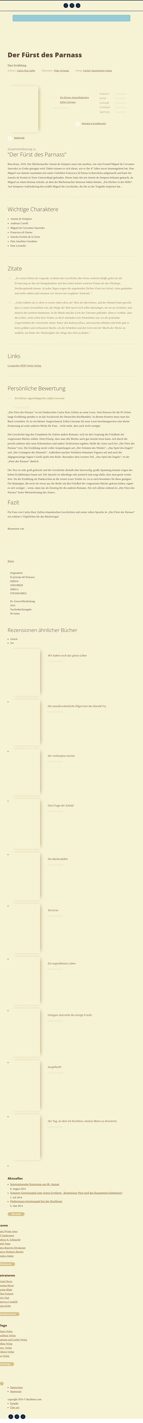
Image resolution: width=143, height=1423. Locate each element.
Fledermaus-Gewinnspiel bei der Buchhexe (36, 1201)
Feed (66, 5)
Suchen (126, 18)
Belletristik (19, 138)
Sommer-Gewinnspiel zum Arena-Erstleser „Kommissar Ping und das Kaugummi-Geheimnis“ (66, 1193)
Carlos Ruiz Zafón (26, 70)
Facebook (72, 5)
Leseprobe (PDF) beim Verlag (24, 365)
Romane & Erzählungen (94, 123)
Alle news (16, 1214)
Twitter (78, 5)
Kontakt (14, 1403)
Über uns (14, 1407)
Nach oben (2, 1383)
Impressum (15, 1391)
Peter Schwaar (61, 70)
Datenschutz (16, 1387)
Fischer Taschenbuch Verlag (97, 70)
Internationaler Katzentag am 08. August (34, 1184)
